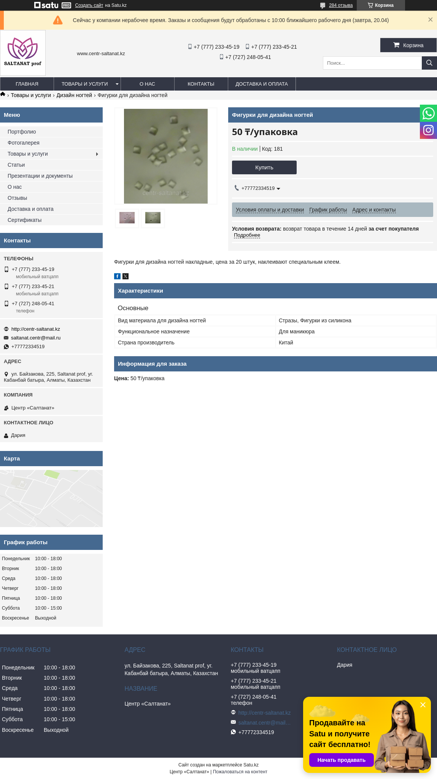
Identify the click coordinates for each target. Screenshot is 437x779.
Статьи (16, 165)
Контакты (201, 84)
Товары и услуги (85, 84)
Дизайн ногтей (74, 95)
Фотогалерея (24, 143)
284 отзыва (341, 5)
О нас (147, 84)
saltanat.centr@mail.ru (35, 338)
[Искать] (429, 63)
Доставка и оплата (262, 84)
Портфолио (22, 132)
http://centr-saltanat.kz (35, 329)
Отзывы (17, 198)
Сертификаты (24, 220)
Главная (27, 84)
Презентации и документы (40, 176)
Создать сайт (89, 5)
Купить (264, 167)
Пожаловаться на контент (240, 771)
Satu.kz (251, 765)
